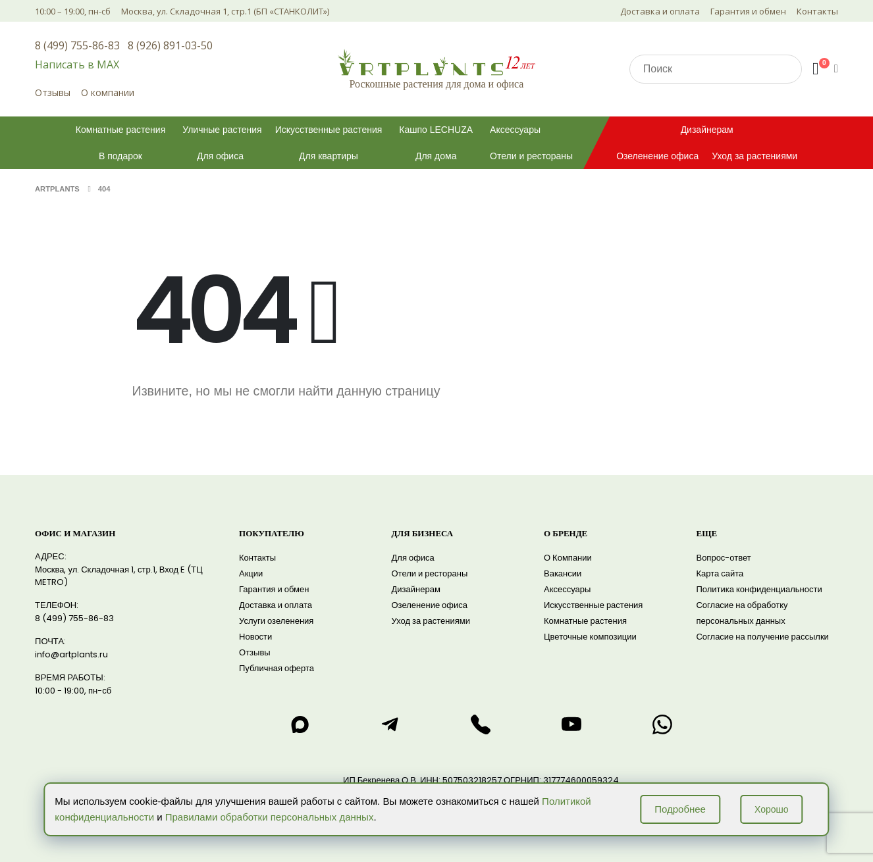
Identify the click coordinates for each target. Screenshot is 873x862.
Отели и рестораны (531, 156)
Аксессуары (515, 129)
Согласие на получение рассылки (762, 636)
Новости (255, 636)
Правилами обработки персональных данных (269, 817)
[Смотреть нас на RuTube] (571, 724)
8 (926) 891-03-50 (170, 45)
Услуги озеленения (276, 621)
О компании (107, 92)
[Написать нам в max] (299, 724)
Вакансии (562, 573)
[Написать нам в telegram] (390, 724)
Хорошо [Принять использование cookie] (771, 809)
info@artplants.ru (71, 654)
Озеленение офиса (657, 156)
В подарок (120, 156)
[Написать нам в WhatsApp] (662, 724)
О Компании (568, 557)
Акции (251, 573)
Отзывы (52, 92)
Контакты (817, 11)
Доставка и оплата (660, 11)
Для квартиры (328, 156)
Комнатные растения (120, 129)
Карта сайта (719, 573)
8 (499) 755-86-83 (77, 45)
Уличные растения (221, 129)
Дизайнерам (707, 129)
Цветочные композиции (590, 636)
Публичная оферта (276, 668)
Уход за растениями (754, 156)
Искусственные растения (329, 129)
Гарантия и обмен (748, 11)
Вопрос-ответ (723, 557)
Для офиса (220, 156)
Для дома (436, 156)
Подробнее (680, 809)
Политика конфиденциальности (759, 589)
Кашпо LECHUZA (436, 129)
